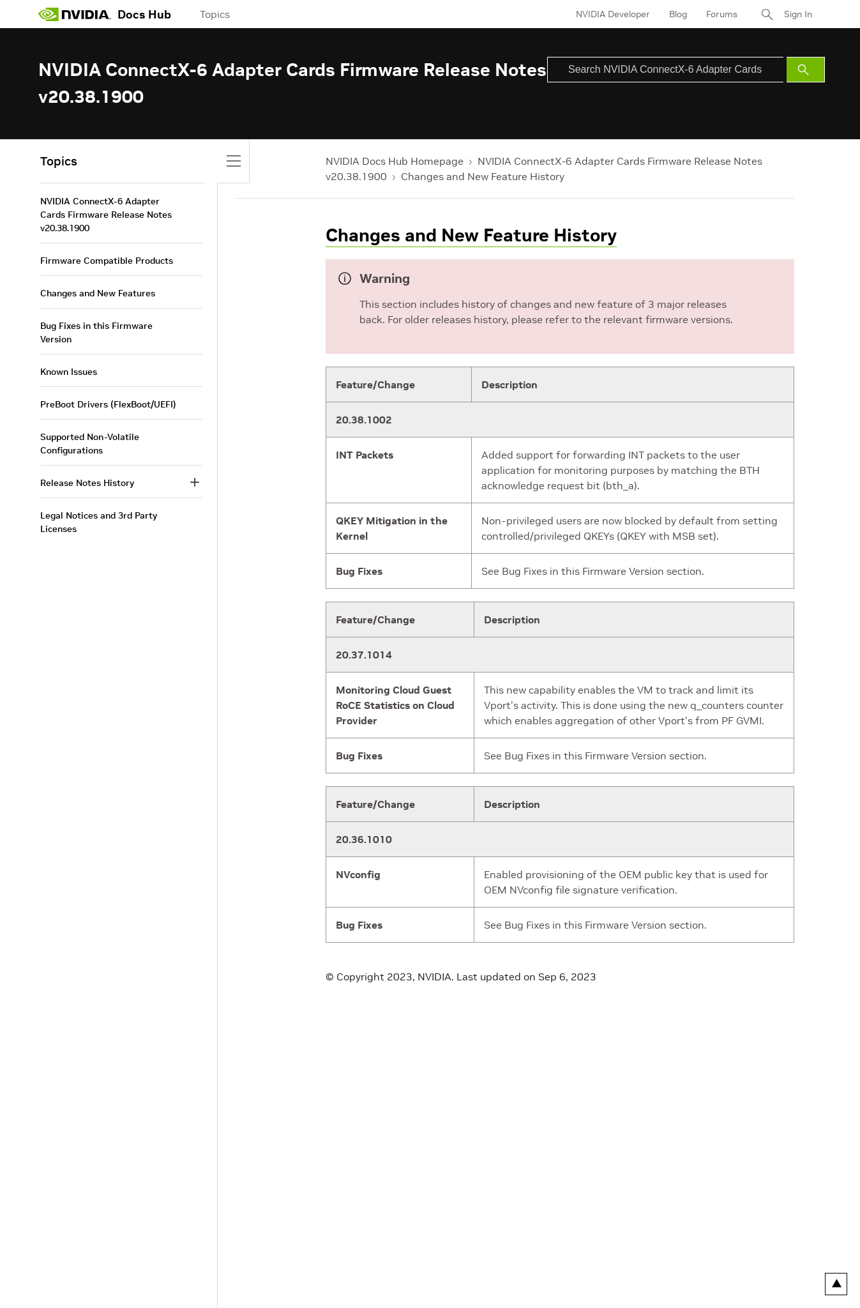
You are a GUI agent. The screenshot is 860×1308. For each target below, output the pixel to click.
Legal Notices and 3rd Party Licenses (98, 522)
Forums (721, 14)
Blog (678, 14)
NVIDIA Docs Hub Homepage (395, 161)
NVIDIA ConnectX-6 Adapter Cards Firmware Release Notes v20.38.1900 (106, 214)
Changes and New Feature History (482, 176)
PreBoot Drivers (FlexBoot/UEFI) (108, 404)
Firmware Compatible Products (106, 260)
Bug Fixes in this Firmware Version (96, 332)
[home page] (74, 14)
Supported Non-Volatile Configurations (89, 443)
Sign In (798, 14)
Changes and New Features (97, 293)
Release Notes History (87, 483)
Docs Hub (144, 14)
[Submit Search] (806, 69)
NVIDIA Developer (613, 14)
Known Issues (68, 371)
